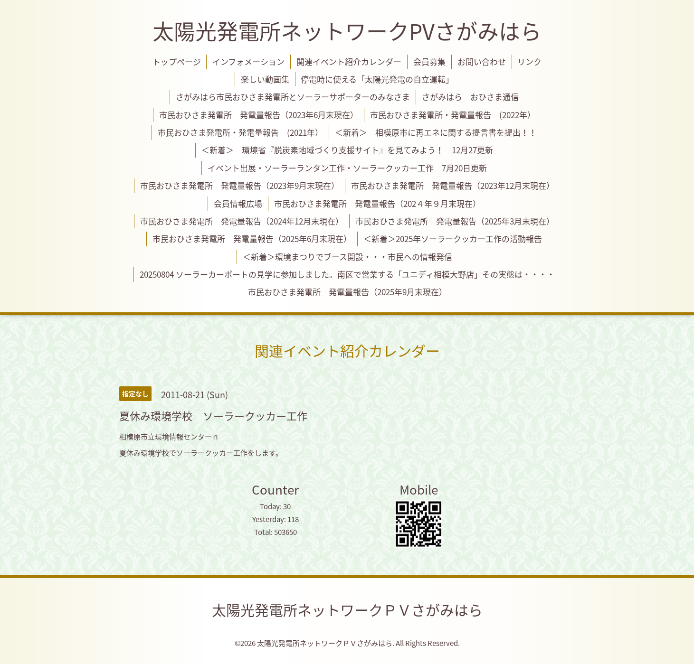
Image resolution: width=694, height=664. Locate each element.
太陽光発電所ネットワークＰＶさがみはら (347, 609)
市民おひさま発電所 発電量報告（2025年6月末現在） (252, 238)
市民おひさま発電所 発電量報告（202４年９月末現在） (377, 203)
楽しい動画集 (265, 79)
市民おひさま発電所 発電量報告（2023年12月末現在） (452, 185)
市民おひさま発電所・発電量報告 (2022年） (452, 115)
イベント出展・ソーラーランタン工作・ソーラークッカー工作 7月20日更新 (347, 168)
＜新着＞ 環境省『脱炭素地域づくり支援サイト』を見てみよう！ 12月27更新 (347, 150)
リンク (529, 61)
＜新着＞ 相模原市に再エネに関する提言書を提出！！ (436, 132)
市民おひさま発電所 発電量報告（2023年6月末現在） (258, 115)
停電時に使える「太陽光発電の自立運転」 (377, 79)
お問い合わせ (481, 61)
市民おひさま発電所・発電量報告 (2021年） (240, 132)
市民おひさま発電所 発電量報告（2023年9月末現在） (239, 185)
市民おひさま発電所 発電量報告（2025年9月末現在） (347, 292)
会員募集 (429, 61)
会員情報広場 (238, 203)
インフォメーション (248, 61)
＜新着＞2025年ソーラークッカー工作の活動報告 (452, 238)
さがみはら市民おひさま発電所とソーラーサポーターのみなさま (293, 97)
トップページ (176, 61)
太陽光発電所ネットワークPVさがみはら (347, 31)
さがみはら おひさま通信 (470, 97)
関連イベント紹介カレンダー (348, 61)
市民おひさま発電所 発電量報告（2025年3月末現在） (454, 221)
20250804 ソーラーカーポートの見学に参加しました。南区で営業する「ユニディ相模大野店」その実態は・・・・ (347, 274)
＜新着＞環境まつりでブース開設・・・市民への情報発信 (347, 256)
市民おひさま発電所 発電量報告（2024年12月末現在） (241, 221)
